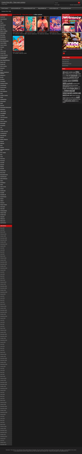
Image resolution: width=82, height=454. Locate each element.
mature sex (22, 33)
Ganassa (2, 89)
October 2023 (3, 290)
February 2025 (3, 258)
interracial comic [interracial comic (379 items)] (70, 93)
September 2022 (3, 316)
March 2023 (2, 304)
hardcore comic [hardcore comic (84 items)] (77, 86)
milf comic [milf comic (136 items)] (66, 99)
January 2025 (3, 260)
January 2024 (3, 284)
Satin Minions (3, 178)
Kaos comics (3, 121)
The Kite (2, 208)
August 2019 (2, 390)
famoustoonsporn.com (66, 63)
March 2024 (2, 280)
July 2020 (2, 368)
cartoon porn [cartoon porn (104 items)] (66, 77)
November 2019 (3, 384)
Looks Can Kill (4, 131)
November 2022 (3, 312)
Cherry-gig (3, 51)
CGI (1, 49)
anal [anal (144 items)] (74, 72)
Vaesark (2, 216)
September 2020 (3, 364)
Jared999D (3, 113)
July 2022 (2, 320)
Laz (1, 127)
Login (58, 4)
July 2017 (2, 440)
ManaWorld (3, 135)
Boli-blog (2, 35)
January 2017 (3, 442)
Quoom (2, 164)
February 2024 (3, 282)
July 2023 (2, 296)
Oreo (1, 156)
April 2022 (2, 326)
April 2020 (2, 374)
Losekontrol (3, 133)
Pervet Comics (65, 65)
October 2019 (3, 386)
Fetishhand (3, 85)
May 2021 (2, 348)
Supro (1, 198)
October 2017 (3, 434)
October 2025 (3, 242)
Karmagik (2, 123)
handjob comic (34, 33)
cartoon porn (42, 33)
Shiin (1, 184)
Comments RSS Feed (77, 4)
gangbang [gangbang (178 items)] (66, 86)
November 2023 (3, 288)
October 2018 (3, 410)
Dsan (1, 70)
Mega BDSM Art (42, 8)
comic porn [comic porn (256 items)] (67, 81)
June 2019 (2, 394)
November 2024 (3, 264)
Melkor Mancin (4, 139)
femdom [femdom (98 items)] (76, 85)
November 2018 (3, 408)
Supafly (2, 192)
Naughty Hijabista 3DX (4, 150)
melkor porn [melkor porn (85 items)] (73, 97)
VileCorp (2, 218)
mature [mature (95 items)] (64, 97)
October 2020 (3, 362)
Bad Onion (3, 25)
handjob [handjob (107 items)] (71, 86)
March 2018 (2, 424)
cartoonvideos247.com (29, 8)
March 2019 (2, 400)
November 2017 (3, 432)
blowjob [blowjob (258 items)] (74, 75)
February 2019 (3, 402)
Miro (1, 145)
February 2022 (3, 330)
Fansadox (2, 81)
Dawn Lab (2, 62)
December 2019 (3, 382)
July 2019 (2, 392)
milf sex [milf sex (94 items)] (70, 99)
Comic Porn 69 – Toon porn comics (13, 2)
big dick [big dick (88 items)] (64, 75)
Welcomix (2, 220)
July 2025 (2, 248)
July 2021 (2, 344)
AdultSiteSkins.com (64, 451)
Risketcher (3, 170)
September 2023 (3, 292)
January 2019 (3, 404)
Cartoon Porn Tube (6, 11)
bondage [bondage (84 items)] (79, 75)
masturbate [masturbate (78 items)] (77, 95)
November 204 (3, 444)
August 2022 (2, 318)
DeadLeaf (2, 64)
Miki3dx (2, 143)
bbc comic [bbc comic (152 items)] (66, 74)
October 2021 (3, 338)
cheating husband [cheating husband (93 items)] (67, 78)
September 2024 (3, 268)
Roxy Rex (2, 172)
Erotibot (2, 79)
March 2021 (2, 352)
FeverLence (3, 87)
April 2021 (2, 350)
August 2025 (2, 246)
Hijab (1, 97)
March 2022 (2, 328)
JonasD (2, 119)
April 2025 (2, 254)
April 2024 (2, 278)
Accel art (2, 17)
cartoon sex (17, 33)
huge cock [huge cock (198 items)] (66, 88)
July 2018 (2, 416)
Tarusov (2, 202)
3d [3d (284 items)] (64, 72)
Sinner (2, 188)
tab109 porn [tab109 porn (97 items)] (75, 99)
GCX (1, 93)
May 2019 (2, 396)
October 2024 (3, 266)
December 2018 (3, 406)
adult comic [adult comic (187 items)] (69, 72)
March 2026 (2, 232)
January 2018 (3, 428)
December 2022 (3, 310)
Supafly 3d (3, 194)
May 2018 (2, 420)
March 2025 (2, 256)
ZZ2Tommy (3, 222)
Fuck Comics (5, 8)
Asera (1, 23)
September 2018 (3, 412)
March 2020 (2, 376)
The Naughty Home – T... (18, 31)
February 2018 (3, 426)
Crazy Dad (3, 53)
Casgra (2, 47)
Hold (1, 103)
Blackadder (3, 33)
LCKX (1, 129)
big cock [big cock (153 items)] (78, 74)
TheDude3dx (3, 210)
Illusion (2, 105)
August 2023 (2, 294)
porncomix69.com (15, 8)
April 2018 (2, 422)
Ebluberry (2, 75)
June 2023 (2, 298)
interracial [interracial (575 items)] (69, 90)
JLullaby (2, 115)
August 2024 (2, 270)
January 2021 (3, 356)
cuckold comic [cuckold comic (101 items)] (76, 83)
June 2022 (2, 322)
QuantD (2, 162)
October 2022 (3, 314)
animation (17, 53)
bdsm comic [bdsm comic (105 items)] (72, 73)
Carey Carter (3, 45)
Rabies (2, 166)
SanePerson (3, 176)
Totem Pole (3, 212)
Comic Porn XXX (65, 59)
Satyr (1, 180)
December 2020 (3, 358)
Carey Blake (3, 43)
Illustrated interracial (5, 107)
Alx (1, 21)
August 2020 (2, 366)
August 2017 (2, 438)
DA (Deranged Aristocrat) (3, 58)
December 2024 (3, 262)
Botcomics (3, 39)
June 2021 (2, 346)
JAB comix (3, 111)
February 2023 (3, 306)
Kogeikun (2, 125)
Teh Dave (2, 206)
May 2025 (2, 252)
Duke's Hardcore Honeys (4, 73)
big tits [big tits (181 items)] (68, 75)
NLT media (3, 152)
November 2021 (3, 336)
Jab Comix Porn (65, 61)
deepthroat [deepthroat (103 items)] (71, 85)
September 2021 (3, 340)
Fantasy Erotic (4, 83)
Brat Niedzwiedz (4, 41)
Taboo (2, 200)
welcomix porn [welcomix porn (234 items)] (69, 101)
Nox (1, 154)
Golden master (4, 95)
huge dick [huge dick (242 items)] (74, 88)
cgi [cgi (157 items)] (78, 77)
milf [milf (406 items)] (78, 97)
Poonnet (2, 160)
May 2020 (2, 372)
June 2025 (2, 250)
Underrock (3, 214)
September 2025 (3, 244)
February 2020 (3, 378)
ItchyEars (2, 109)
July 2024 (2, 272)
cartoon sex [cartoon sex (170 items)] (73, 77)
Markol (2, 137)
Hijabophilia (3, 99)
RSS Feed (71, 4)
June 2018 (2, 418)
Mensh (2, 141)
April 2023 (2, 302)
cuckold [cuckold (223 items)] (69, 83)
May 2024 (2, 276)
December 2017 (3, 430)
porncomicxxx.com (66, 8)
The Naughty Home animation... (29, 32)
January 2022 (3, 332)
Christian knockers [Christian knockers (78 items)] (74, 78)
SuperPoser (3, 196)
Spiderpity (3, 190)
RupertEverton (4, 174)
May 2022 (2, 324)
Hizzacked (3, 101)
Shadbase (2, 182)
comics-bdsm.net (53, 8)
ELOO (1, 77)
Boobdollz (3, 37)
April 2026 (2, 230)
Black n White (3, 31)
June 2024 (2, 274)
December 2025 (3, 238)
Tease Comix (3, 204)
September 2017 (3, 436)
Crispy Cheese (4, 55)
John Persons (3, 117)
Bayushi (2, 27)
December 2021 (3, 334)
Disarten (2, 68)
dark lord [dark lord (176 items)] (66, 85)
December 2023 (3, 286)
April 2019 (2, 398)
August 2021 (2, 342)
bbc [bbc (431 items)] (77, 72)
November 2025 (3, 240)
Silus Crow (3, 186)
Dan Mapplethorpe (5, 60)
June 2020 (2, 370)
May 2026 (2, 228)
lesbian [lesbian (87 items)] (73, 95)
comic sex (29, 33)
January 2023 (3, 308)
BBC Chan (3, 29)
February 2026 (3, 234)
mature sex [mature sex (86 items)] (68, 97)
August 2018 (2, 414)
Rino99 (2, 168)
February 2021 (3, 354)
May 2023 (2, 300)
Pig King (2, 158)
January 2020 (3, 380)
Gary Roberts (3, 91)
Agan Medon (3, 19)
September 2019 (3, 388)
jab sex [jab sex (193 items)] (69, 95)
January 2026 (3, 236)
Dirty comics (3, 66)
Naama (2, 147)
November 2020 (3, 360)
